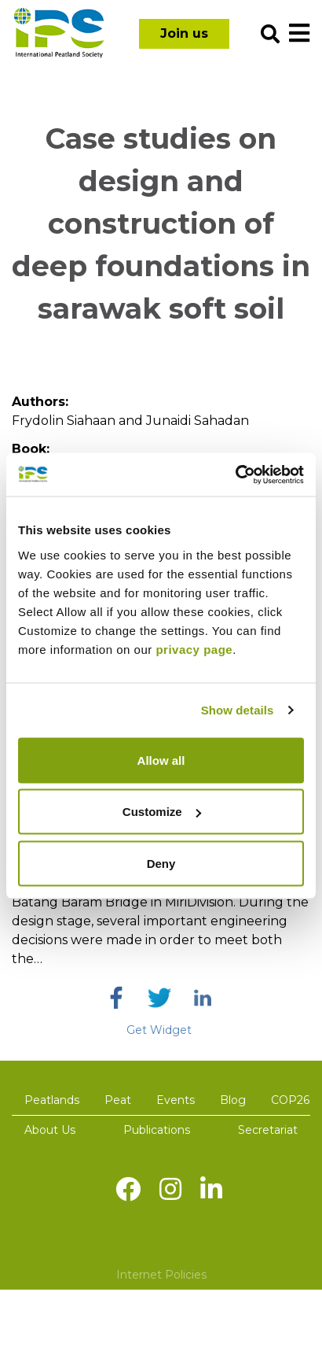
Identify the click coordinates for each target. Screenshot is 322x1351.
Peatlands (51, 1100)
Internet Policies (161, 1275)
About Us (49, 1130)
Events (175, 1100)
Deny (161, 862)
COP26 (290, 1100)
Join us (184, 33)
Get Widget (159, 1030)
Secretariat (268, 1130)
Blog (233, 1100)
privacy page (194, 648)
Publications (156, 1130)
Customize (162, 811)
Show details (237, 710)
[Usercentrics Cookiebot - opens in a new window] (235, 474)
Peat (117, 1100)
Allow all (161, 759)
